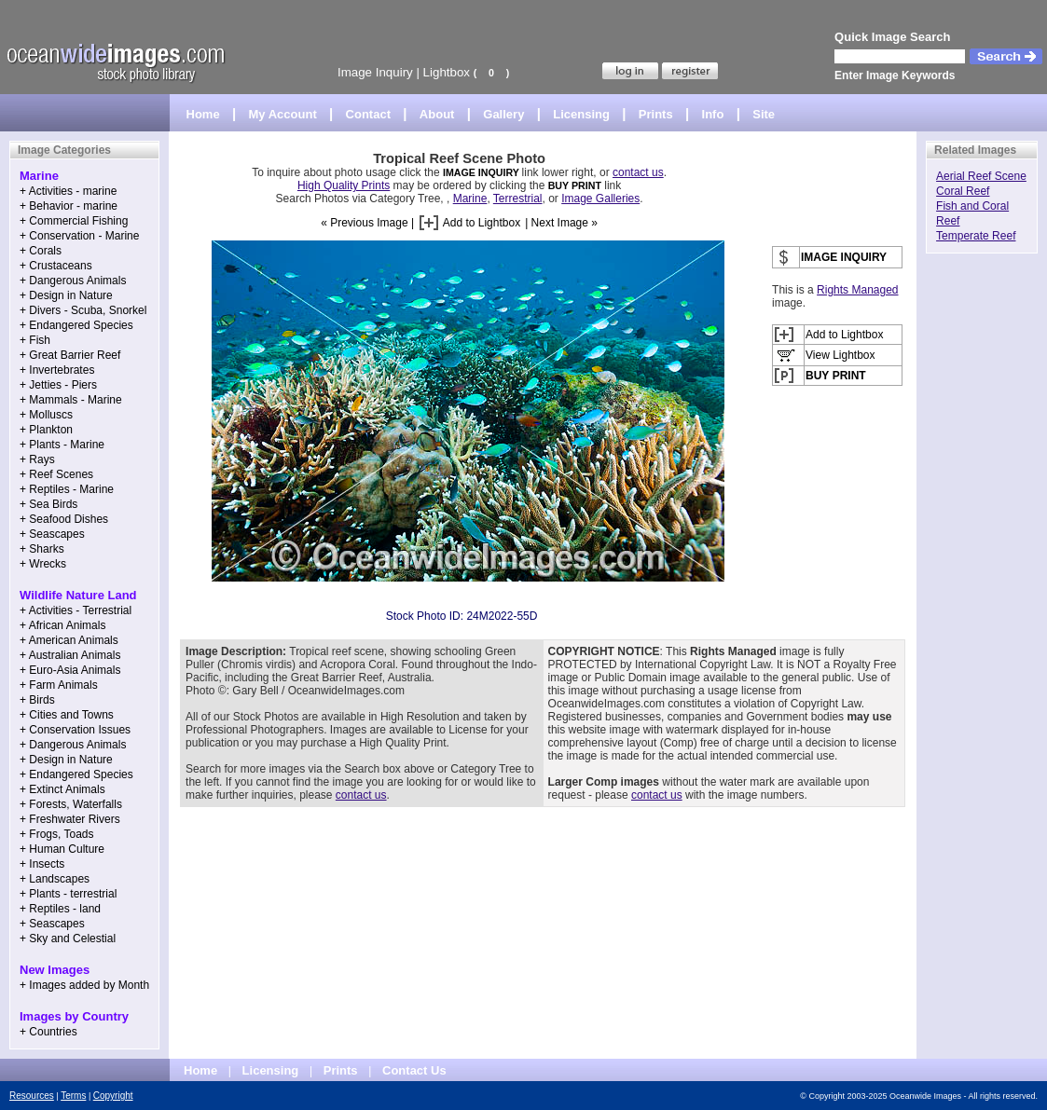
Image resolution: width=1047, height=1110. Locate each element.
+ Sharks (42, 548)
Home (203, 114)
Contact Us (414, 1070)
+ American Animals (69, 640)
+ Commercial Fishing (74, 220)
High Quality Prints (343, 185)
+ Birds (37, 699)
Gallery (503, 114)
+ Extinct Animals (62, 789)
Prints (656, 114)
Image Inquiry (375, 72)
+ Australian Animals (70, 655)
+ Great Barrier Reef (70, 355)
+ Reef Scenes (56, 474)
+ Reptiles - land (60, 908)
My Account (283, 114)
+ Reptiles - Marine (67, 489)
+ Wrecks (43, 563)
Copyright (113, 1095)
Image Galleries (600, 198)
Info (713, 114)
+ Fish (35, 340)
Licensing (581, 114)
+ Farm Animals (59, 685)
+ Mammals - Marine (71, 399)
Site (763, 114)
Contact (368, 114)
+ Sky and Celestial (68, 938)
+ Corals (41, 250)
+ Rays (37, 459)
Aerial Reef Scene (981, 176)
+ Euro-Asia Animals (70, 670)
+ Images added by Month (84, 985)
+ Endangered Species (76, 325)
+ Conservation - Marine (79, 235)
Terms (73, 1095)
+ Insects (42, 863)
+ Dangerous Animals (73, 280)
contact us (638, 172)
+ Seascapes (52, 534)
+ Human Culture (62, 849)
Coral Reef (962, 191)
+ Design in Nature (66, 295)
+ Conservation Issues (75, 729)
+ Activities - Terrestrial (75, 610)
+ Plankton (46, 429)
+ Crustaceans (56, 265)
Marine (470, 198)
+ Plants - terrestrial (68, 893)
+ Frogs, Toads (57, 834)
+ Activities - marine (68, 191)
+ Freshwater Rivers (70, 819)
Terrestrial (518, 198)
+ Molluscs (46, 414)
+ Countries (48, 1031)
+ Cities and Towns (67, 714)
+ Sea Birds (48, 504)
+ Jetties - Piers (58, 384)
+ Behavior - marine (68, 205)
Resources (31, 1095)
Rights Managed (857, 289)
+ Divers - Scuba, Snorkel (83, 310)
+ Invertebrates (57, 370)
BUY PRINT (574, 185)
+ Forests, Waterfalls (71, 804)
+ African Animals (62, 625)
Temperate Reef (975, 235)
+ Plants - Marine (62, 444)
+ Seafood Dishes (64, 519)
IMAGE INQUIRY (482, 172)
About (437, 114)
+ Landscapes (55, 878)
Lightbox (446, 72)
